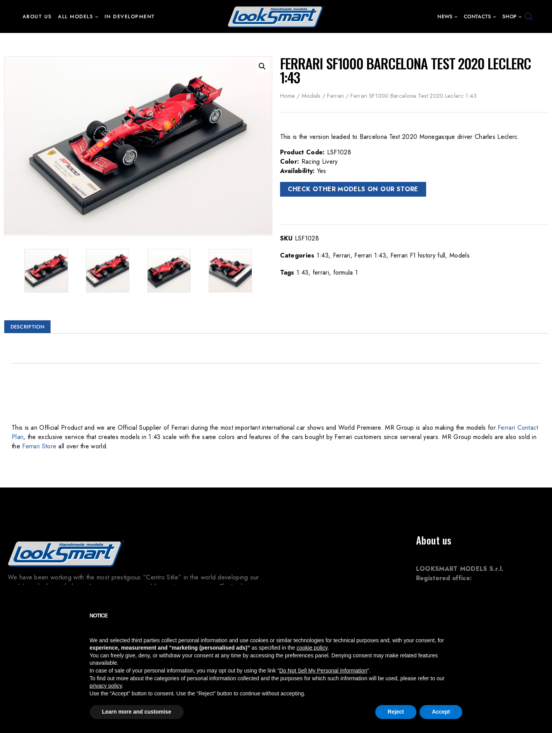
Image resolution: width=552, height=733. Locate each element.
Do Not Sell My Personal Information (323, 670)
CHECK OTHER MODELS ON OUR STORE (353, 189)
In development (129, 16)
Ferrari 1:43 (370, 255)
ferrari (321, 272)
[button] (96, 16)
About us (37, 16)
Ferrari (335, 96)
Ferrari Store (39, 445)
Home (287, 96)
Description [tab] (27, 325)
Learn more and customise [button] (136, 712)
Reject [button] (396, 712)
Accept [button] (441, 712)
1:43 (323, 255)
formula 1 (345, 272)
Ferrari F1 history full (418, 255)
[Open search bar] (529, 17)
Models (311, 96)
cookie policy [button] (312, 648)
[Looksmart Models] (276, 16)
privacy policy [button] (106, 686)
